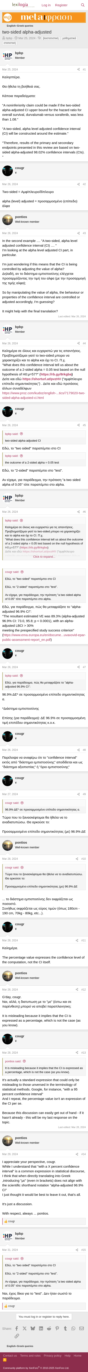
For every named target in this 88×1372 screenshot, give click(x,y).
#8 (84, 750)
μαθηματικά (69, 38)
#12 (83, 989)
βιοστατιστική (51, 38)
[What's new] (74, 5)
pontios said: (13, 1061)
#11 (83, 940)
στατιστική (10, 42)
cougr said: (12, 572)
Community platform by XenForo (36, 1368)
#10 (83, 858)
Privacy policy (52, 1355)
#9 (84, 794)
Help (68, 1355)
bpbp (9, 38)
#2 (84, 184)
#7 (84, 667)
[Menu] (6, 5)
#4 (84, 343)
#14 (83, 1154)
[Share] (78, 69)
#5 (84, 425)
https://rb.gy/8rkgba (56, 374)
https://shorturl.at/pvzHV (41, 379)
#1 (84, 69)
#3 (84, 233)
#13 (83, 1052)
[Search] (82, 5)
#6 (84, 511)
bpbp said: (11, 434)
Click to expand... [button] (44, 556)
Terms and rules (30, 1355)
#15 (83, 1249)
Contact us (10, 1355)
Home (78, 1355)
